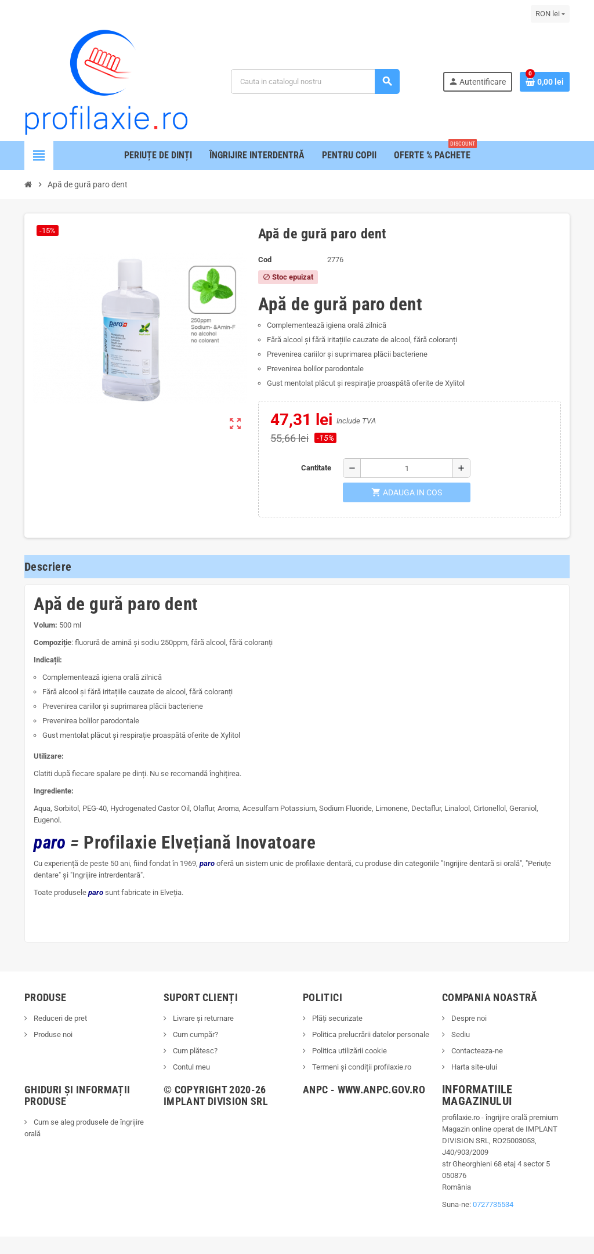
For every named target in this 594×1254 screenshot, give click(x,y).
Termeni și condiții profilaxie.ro (360, 1067)
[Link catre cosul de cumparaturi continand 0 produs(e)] (545, 82)
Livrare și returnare (202, 1018)
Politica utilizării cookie (348, 1050)
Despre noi (468, 1018)
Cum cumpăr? (194, 1034)
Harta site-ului (473, 1067)
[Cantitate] (406, 468)
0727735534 (493, 1204)
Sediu (460, 1034)
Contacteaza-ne (476, 1050)
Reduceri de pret (59, 1018)
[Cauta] (315, 81)
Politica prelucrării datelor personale (369, 1034)
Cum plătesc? (194, 1050)
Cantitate (316, 467)
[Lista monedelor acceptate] (550, 14)
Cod (264, 259)
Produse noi (52, 1034)
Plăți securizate (336, 1018)
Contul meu (190, 1067)
